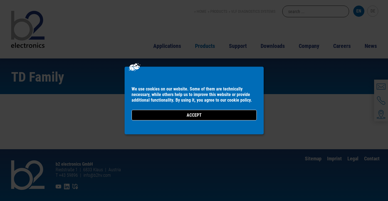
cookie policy (239, 100)
